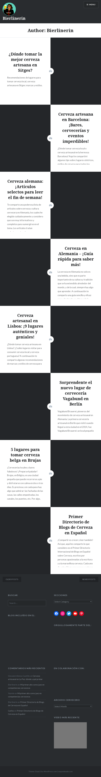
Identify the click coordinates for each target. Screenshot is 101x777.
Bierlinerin (14, 18)
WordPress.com (50, 771)
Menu (92, 5)
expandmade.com (65, 771)
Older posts (12, 579)
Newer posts (88, 579)
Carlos (11, 711)
